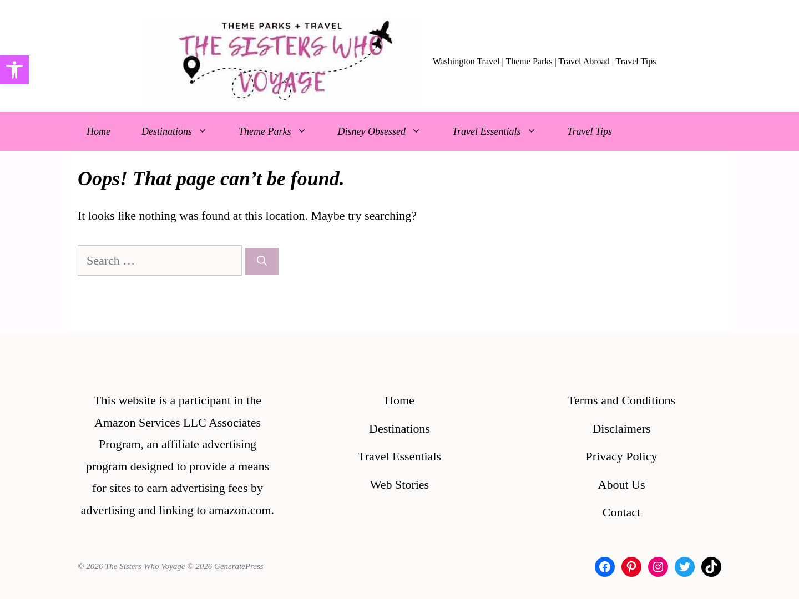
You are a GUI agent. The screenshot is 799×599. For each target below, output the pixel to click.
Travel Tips (590, 131)
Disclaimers (621, 428)
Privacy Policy (622, 456)
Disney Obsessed (387, 131)
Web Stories (399, 484)
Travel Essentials (502, 131)
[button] (14, 69)
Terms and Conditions (621, 400)
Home (98, 131)
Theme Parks (280, 131)
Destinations (182, 131)
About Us (621, 484)
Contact (621, 512)
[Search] (262, 261)
